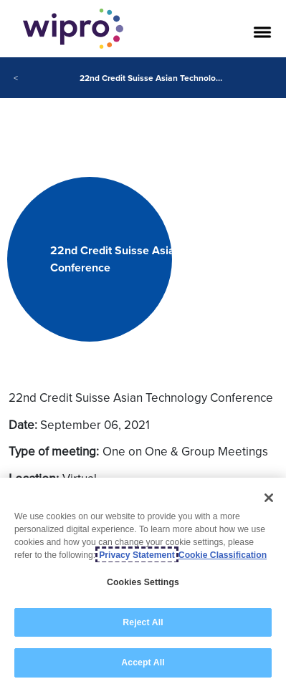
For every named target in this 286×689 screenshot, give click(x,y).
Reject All (143, 622)
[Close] (269, 498)
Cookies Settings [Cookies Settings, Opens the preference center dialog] (143, 582)
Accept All (142, 662)
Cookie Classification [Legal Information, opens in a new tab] (222, 555)
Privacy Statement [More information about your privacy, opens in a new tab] (137, 555)
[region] (143, 583)
